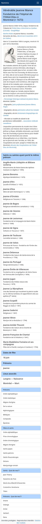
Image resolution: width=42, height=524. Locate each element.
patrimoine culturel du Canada (28, 110)
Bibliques (6, 415)
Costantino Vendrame (11, 487)
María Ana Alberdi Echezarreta (14, 483)
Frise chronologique (10, 436)
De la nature (7, 406)
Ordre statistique (9, 398)
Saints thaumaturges (10, 457)
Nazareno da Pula (9, 479)
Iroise (5, 509)
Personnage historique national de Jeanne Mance (21, 99)
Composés (7, 419)
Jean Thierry (7, 475)
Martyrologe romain (10, 465)
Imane (5, 501)
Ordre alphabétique (10, 394)
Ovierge (6, 505)
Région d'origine (9, 402)
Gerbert (6, 513)
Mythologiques (8, 410)
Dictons (6, 461)
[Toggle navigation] (38, 3)
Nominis (5, 3)
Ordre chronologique (11, 440)
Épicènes (6, 423)
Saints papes (7, 449)
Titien (5, 491)
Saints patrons (8, 453)
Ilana (5, 517)
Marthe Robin (8, 34)
